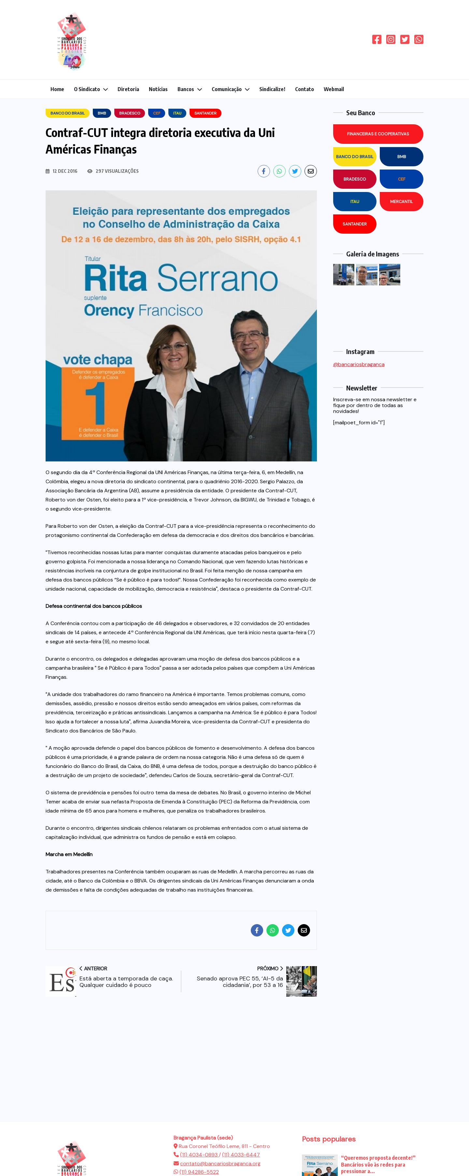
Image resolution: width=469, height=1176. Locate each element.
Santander (355, 224)
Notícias (158, 89)
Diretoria (128, 89)
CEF (401, 179)
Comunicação (227, 89)
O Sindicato (87, 89)
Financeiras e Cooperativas (378, 134)
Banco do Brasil (355, 156)
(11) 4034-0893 (199, 1154)
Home (57, 89)
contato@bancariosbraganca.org (220, 1163)
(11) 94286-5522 (199, 1172)
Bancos (186, 89)
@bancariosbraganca (359, 364)
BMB (401, 156)
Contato (304, 89)
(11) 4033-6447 (241, 1154)
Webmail (334, 89)
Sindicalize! (272, 89)
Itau (354, 201)
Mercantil (401, 201)
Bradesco (355, 179)
